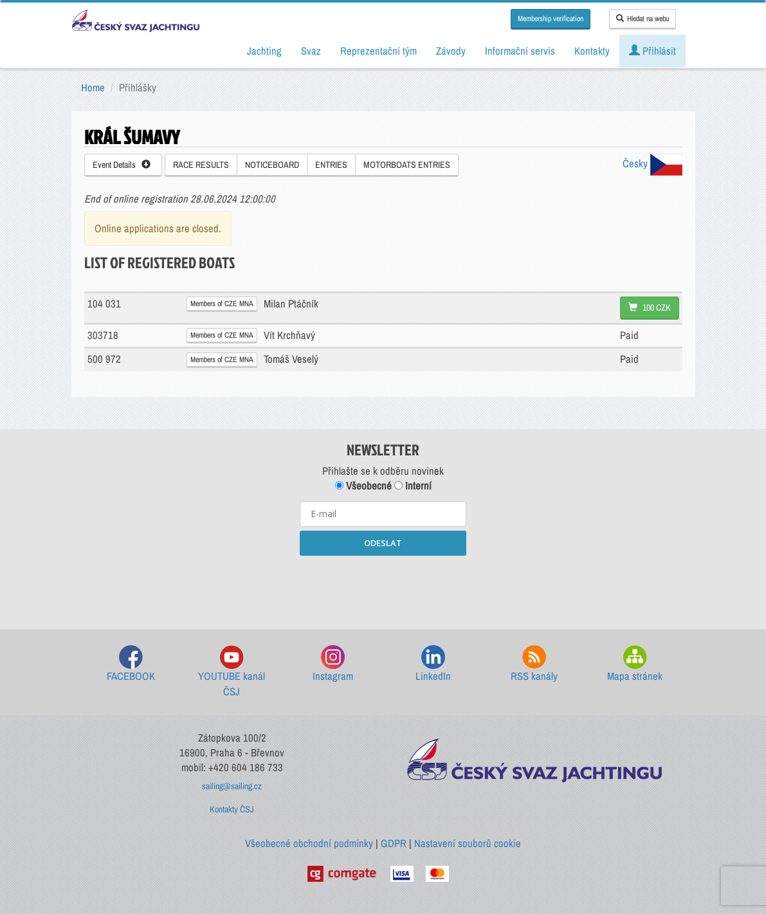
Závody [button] (451, 51)
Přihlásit (652, 51)
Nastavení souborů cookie (467, 843)
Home (93, 87)
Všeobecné (363, 486)
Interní (413, 486)
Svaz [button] (311, 51)
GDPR (393, 843)
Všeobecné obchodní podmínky (309, 843)
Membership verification (550, 19)
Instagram (333, 664)
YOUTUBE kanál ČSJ (231, 672)
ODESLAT (383, 543)
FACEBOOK (131, 664)
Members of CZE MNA (221, 303)
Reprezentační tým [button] (378, 51)
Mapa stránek (634, 664)
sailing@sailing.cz (232, 786)
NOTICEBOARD (272, 164)
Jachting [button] (264, 51)
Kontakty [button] (592, 51)
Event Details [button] (121, 164)
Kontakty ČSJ (232, 809)
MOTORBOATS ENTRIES (406, 164)
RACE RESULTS (201, 164)
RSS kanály (534, 664)
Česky (652, 163)
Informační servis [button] (520, 51)
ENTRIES (331, 164)
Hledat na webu (642, 19)
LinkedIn (433, 664)
